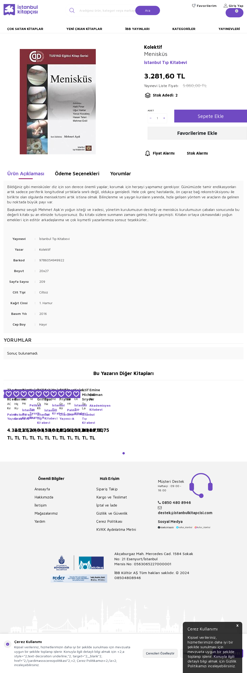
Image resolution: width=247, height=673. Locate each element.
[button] (123, 453)
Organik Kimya (61, 406)
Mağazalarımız (46, 513)
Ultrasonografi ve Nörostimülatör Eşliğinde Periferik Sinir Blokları (69, 401)
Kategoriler (183, 29)
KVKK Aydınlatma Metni (116, 529)
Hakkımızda (43, 497)
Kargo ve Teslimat (111, 497)
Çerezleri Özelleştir (160, 653)
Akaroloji (91, 399)
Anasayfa (42, 489)
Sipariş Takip (107, 489)
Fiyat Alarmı (159, 155)
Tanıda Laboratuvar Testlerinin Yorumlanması (84, 406)
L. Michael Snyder (84, 394)
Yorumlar (120, 173)
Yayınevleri (229, 29)
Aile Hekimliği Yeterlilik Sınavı (24, 401)
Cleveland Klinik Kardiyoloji (39, 406)
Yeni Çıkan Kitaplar (84, 29)
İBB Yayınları (137, 29)
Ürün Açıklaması (25, 173)
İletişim (40, 505)
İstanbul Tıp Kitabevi (165, 62)
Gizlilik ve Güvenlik (112, 513)
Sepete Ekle (210, 116)
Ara (147, 10)
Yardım (39, 521)
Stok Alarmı (193, 155)
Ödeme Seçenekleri (77, 173)
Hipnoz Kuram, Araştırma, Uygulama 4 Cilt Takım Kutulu (16, 406)
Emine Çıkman (91, 392)
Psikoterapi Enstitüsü (16, 416)
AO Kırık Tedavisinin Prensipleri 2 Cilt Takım (9, 406)
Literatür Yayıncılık (61, 416)
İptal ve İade (106, 505)
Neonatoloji (46, 404)
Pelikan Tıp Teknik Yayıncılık (31, 411)
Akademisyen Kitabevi (91, 407)
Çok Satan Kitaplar (25, 29)
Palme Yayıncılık (9, 416)
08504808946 (127, 577)
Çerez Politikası (109, 521)
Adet (151, 110)
